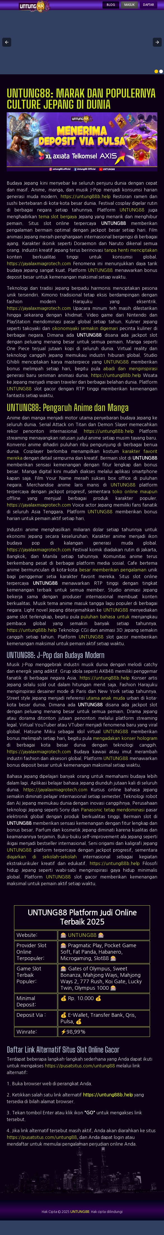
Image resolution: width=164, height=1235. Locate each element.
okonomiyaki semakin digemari (85, 336)
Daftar (144, 9)
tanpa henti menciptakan (130, 258)
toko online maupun (135, 499)
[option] (156, 79)
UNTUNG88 (132, 217)
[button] (6, 50)
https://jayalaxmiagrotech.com (39, 271)
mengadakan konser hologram (125, 746)
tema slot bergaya (58, 224)
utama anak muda (105, 706)
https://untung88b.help (85, 204)
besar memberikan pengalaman (112, 577)
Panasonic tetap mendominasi (113, 817)
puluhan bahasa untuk (105, 624)
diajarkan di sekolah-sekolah (42, 864)
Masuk (115, 9)
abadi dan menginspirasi (130, 376)
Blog (90, 9)
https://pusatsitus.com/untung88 (80, 1073)
